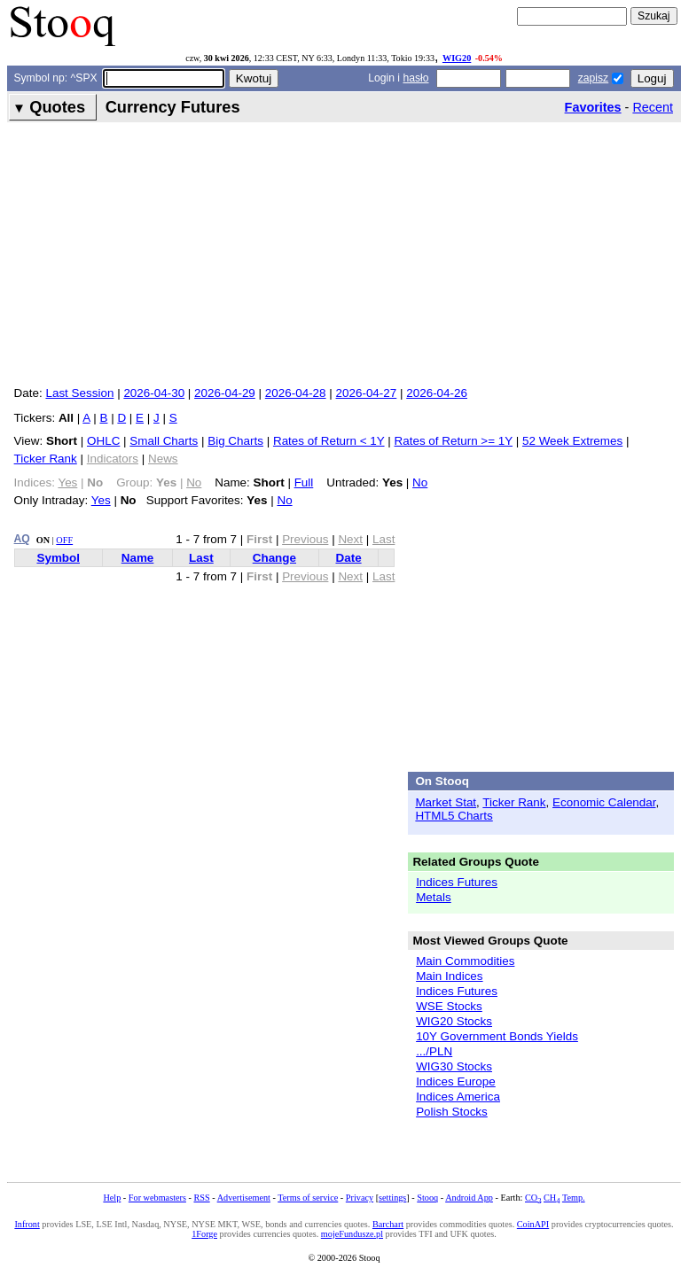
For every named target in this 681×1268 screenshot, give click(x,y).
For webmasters (157, 1197)
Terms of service (308, 1197)
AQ (22, 539)
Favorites (593, 107)
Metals (433, 897)
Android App (469, 1197)
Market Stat (445, 802)
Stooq (427, 1197)
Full (304, 482)
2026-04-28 (295, 393)
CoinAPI (533, 1224)
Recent (652, 107)
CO (533, 1197)
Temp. (573, 1197)
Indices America (458, 1096)
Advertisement (243, 1197)
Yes (101, 500)
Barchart (387, 1224)
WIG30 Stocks (454, 1066)
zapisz (593, 78)
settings (392, 1197)
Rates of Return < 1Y (329, 440)
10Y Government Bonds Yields (497, 1036)
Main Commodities (465, 961)
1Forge (204, 1234)
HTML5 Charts (453, 815)
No (419, 482)
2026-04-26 (436, 393)
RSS (201, 1197)
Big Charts (235, 440)
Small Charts (163, 440)
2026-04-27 (366, 393)
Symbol (58, 557)
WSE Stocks (449, 1006)
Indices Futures (456, 882)
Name (137, 557)
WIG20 (456, 58)
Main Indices (449, 976)
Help (112, 1197)
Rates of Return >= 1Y (454, 440)
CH (552, 1197)
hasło (415, 78)
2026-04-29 (224, 393)
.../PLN (434, 1051)
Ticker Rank (45, 458)
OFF (64, 540)
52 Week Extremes (572, 440)
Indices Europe (456, 1081)
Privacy (359, 1197)
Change (274, 557)
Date (348, 557)
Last (201, 557)
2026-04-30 (153, 393)
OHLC (103, 440)
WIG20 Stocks (454, 1021)
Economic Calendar (604, 802)
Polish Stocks (452, 1111)
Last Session (79, 393)
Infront (26, 1224)
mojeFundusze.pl (352, 1234)
